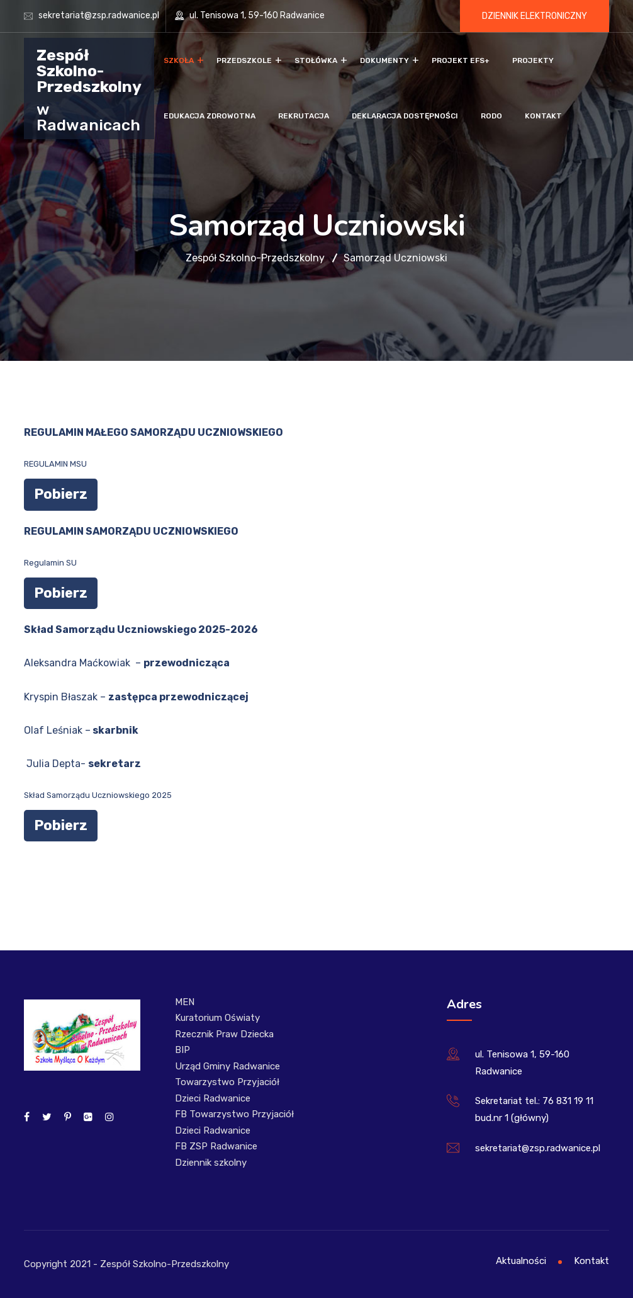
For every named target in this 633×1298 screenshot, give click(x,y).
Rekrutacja (303, 115)
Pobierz (60, 494)
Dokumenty (384, 60)
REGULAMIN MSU (55, 464)
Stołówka (315, 60)
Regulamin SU (50, 562)
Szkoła (179, 60)
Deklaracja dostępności (405, 115)
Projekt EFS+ (461, 60)
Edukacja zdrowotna (209, 115)
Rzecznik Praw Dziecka (224, 1034)
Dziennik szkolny (211, 1162)
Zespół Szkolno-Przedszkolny (89, 70)
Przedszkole (244, 60)
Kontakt (543, 115)
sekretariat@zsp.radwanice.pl (98, 15)
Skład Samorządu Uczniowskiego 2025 (98, 795)
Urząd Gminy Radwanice (227, 1066)
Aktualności (521, 1261)
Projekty (533, 60)
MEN (184, 1002)
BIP (182, 1050)
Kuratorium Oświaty (217, 1017)
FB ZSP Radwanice (216, 1146)
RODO (491, 115)
